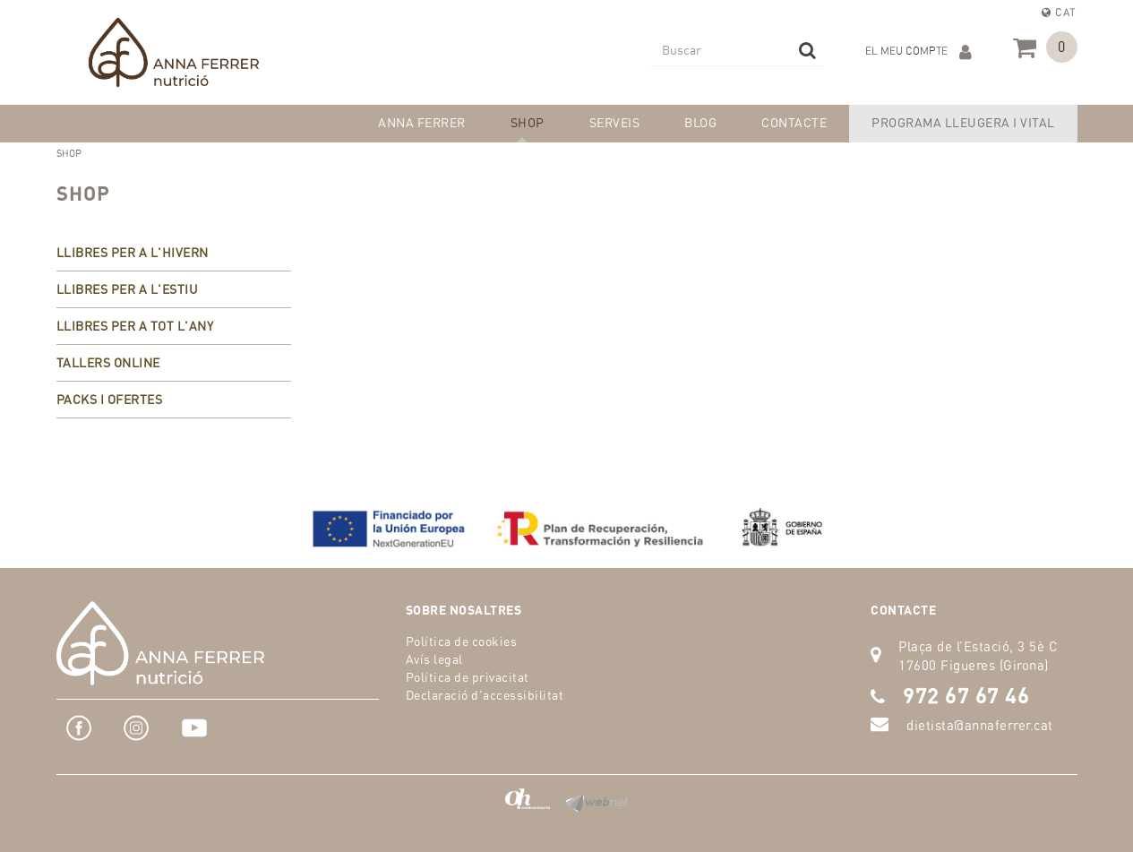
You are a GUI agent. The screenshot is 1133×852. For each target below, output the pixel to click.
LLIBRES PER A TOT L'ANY (135, 325)
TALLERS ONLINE (108, 362)
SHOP (83, 193)
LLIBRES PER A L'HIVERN (132, 252)
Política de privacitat (467, 676)
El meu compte (918, 52)
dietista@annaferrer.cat (979, 725)
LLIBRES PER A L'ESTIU (127, 289)
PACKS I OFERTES (109, 399)
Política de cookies (462, 641)
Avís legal (434, 659)
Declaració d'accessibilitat (485, 694)
